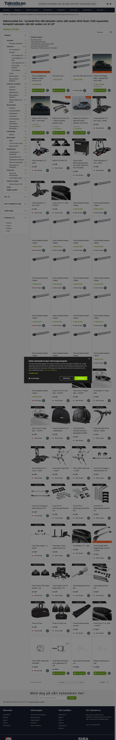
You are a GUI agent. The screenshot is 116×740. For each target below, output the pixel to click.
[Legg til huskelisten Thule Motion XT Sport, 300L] (109, 400)
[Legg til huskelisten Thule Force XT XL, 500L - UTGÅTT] (109, 633)
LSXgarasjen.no (62, 725)
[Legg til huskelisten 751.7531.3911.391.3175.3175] (84, 90)
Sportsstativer (49, 10)
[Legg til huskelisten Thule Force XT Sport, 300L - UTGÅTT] (47, 438)
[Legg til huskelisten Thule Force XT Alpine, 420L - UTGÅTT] (88, 400)
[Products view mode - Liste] (35, 32)
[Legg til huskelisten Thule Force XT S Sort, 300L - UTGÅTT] (68, 400)
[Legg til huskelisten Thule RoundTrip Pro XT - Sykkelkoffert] (68, 438)
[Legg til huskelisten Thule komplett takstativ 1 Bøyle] (84, 212)
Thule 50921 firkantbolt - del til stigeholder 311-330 (60, 663)
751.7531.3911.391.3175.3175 (83, 76)
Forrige (61, 682)
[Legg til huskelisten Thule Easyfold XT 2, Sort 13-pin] (47, 212)
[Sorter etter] (102, 32)
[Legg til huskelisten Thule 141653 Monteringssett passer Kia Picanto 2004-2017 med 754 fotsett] (88, 175)
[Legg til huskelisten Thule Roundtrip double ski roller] (88, 633)
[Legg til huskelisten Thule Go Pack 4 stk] (68, 630)
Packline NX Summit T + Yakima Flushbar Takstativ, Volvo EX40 (81, 120)
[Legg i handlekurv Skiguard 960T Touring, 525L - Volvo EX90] (38, 132)
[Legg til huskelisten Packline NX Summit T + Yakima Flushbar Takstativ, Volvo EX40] (88, 132)
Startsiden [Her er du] (5, 14)
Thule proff (100, 10)
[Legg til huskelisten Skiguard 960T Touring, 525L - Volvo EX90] (47, 132)
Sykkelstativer (88, 10)
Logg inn (5, 720)
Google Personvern (34, 702)
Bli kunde (5, 717)
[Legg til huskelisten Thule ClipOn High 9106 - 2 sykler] (68, 478)
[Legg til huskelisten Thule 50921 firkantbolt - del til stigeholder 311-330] (68, 673)
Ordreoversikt (6, 725)
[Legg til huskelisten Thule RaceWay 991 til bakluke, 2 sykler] (109, 438)
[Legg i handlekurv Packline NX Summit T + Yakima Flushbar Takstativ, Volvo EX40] (79, 132)
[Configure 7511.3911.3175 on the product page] (58, 90)
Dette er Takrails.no (36, 725)
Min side (5, 723)
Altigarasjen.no (62, 714)
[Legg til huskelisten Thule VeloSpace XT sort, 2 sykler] (109, 170)
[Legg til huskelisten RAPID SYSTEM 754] (68, 168)
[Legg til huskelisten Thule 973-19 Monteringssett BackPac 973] (68, 518)
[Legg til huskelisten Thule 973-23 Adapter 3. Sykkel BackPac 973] (47, 515)
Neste (81, 682)
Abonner (71, 698)
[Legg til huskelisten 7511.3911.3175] (68, 90)
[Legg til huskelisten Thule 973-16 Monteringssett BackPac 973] (88, 518)
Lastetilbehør (62, 10)
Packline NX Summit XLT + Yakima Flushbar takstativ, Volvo (60, 120)
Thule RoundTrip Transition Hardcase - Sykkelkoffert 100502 (80, 430)
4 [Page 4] (74, 682)
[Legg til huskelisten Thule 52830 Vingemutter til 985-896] (47, 670)
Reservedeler (75, 10)
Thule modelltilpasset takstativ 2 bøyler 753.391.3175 (39, 78)
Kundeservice (6, 714)
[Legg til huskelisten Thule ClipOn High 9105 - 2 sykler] (88, 478)
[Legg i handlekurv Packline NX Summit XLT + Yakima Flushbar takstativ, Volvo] (58, 132)
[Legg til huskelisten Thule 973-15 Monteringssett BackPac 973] (109, 518)
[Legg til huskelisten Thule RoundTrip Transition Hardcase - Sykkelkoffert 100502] (88, 440)
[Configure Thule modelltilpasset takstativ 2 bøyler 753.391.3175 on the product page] (38, 90)
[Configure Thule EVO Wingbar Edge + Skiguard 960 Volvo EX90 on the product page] (100, 90)
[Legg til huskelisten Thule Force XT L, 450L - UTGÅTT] (68, 212)
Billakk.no (61, 717)
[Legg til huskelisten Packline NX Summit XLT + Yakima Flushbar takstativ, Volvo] (68, 132)
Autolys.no (61, 723)
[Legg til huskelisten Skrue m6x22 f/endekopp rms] (88, 673)
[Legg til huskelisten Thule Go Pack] (47, 630)
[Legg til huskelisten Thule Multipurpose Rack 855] (88, 595)
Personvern (34, 723)
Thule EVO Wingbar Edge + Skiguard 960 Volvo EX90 (101, 78)
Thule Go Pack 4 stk (59, 623)
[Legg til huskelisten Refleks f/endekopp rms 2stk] (109, 673)
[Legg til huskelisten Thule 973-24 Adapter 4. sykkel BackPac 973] (109, 478)
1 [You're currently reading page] (66, 682)
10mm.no (60, 720)
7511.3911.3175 (57, 76)
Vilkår (42, 702)
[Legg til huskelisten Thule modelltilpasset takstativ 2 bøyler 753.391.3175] (47, 90)
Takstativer (18, 10)
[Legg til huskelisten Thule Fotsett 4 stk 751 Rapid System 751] (68, 595)
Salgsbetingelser (35, 720)
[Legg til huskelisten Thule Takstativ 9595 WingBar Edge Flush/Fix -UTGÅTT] (109, 558)
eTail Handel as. (99, 714)
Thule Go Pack (37, 623)
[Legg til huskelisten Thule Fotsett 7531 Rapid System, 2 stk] (47, 595)
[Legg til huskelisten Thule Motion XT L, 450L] (88, 553)
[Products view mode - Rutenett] (33, 32)
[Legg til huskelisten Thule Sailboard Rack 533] (109, 595)
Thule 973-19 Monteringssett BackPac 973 (60, 508)
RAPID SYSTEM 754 (59, 160)
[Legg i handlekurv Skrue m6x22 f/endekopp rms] (79, 673)
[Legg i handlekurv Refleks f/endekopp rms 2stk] (100, 673)
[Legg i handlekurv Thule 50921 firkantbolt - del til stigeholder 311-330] (58, 673)
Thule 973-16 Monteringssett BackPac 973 (81, 508)
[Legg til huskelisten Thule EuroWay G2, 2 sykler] (47, 170)
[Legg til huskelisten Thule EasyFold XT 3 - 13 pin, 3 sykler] (47, 478)
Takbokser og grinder (33, 10)
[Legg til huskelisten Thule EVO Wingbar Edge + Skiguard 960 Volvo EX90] (109, 90)
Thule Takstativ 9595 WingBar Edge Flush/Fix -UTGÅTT (102, 548)
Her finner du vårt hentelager (38, 714)
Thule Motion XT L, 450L (81, 546)
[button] (15, 29)
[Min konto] (107, 3)
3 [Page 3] (71, 682)
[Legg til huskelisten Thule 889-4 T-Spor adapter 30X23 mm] (68, 555)
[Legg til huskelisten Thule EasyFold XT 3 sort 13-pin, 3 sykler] (109, 128)
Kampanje (7, 10)
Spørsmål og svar (35, 717)
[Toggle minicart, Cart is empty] (110, 3)
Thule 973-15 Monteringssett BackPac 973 (102, 508)
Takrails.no (61, 728)
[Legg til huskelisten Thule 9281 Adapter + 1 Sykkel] (47, 555)
